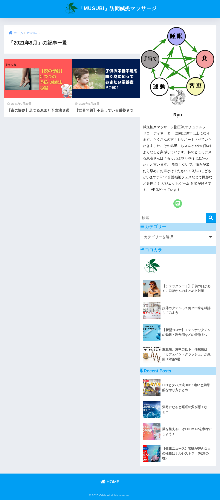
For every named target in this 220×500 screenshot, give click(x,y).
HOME (110, 481)
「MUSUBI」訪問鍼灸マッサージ (110, 8)
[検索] (211, 218)
